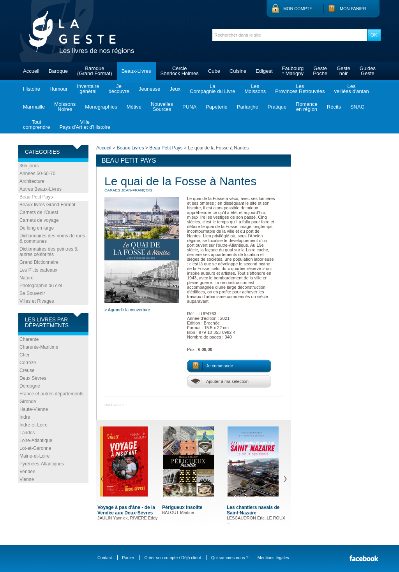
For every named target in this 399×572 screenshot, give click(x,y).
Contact (104, 557)
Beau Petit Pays (36, 197)
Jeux (175, 89)
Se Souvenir (32, 293)
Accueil (31, 71)
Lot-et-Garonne (35, 448)
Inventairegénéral (88, 88)
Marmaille (34, 107)
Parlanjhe (247, 107)
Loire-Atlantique (35, 440)
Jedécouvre (118, 88)
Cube (214, 71)
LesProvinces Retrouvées (300, 88)
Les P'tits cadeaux (38, 270)
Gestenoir (343, 70)
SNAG (357, 107)
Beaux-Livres (136, 71)
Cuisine (238, 71)
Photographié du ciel (40, 285)
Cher (24, 355)
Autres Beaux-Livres (40, 189)
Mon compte (297, 8)
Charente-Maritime (38, 347)
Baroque (58, 71)
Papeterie (217, 107)
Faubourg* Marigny (293, 70)
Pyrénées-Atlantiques (41, 464)
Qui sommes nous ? (230, 557)
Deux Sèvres (32, 378)
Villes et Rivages (36, 301)
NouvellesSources (162, 106)
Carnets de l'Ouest (38, 212)
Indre (24, 417)
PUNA (189, 107)
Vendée (27, 471)
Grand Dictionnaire (38, 262)
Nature (26, 278)
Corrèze (27, 362)
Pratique (277, 107)
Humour (58, 89)
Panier (128, 557)
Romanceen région (307, 106)
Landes (27, 432)
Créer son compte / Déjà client (172, 557)
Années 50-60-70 (37, 173)
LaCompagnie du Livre (212, 88)
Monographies (101, 107)
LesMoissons (255, 88)
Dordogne (29, 386)
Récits (334, 107)
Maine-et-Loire (34, 456)
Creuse (27, 370)
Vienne (26, 479)
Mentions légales (273, 557)
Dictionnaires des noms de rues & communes (52, 238)
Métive (134, 107)
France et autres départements (51, 394)
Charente (29, 339)
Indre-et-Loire (33, 425)
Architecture (31, 181)
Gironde (27, 401)
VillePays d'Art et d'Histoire (84, 124)
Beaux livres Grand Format (47, 204)
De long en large (36, 228)
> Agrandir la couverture (127, 309)
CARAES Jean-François (128, 190)
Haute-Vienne (33, 409)
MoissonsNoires (65, 106)
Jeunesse (150, 89)
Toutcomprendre (36, 124)
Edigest (264, 71)
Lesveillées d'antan (351, 88)
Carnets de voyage (39, 220)
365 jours (29, 165)
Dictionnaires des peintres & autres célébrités (48, 251)
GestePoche (320, 70)
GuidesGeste (368, 70)
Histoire (31, 89)
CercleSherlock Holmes (180, 70)
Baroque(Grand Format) (94, 70)
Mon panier (353, 8)
